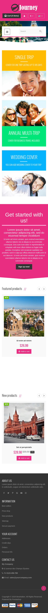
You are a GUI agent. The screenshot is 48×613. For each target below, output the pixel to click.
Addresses (6, 538)
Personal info (7, 552)
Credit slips (6, 543)
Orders (4, 547)
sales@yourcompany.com (21, 578)
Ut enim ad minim (24, 341)
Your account (9, 534)
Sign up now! (24, 265)
